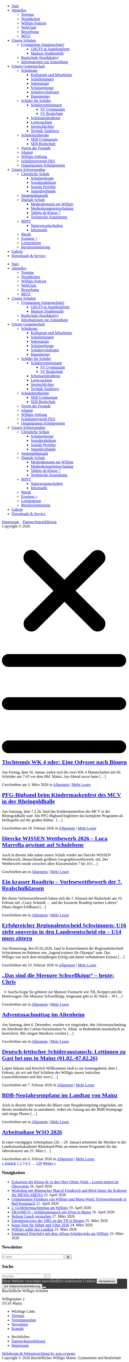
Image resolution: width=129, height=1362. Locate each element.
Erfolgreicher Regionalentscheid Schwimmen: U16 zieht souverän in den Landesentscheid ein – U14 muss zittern (64, 931)
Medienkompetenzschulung (52, 208)
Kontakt (18, 1329)
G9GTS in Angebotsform (50, 49)
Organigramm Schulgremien (43, 165)
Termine (27, 14)
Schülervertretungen (46, 105)
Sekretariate (40, 83)
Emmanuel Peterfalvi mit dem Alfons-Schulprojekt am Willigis (60, 1234)
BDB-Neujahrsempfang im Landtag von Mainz (59, 1095)
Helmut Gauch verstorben (31, 1216)
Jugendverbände (43, 191)
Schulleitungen (42, 79)
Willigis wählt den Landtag (32, 1229)
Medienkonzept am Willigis (52, 204)
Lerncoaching (41, 122)
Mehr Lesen (81, 785)
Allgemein (61, 785)
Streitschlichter (42, 126)
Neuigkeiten (30, 19)
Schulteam (29, 70)
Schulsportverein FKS (38, 161)
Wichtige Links (23, 1311)
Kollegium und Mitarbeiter (51, 75)
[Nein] (44, 1287)
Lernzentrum (31, 243)
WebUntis (29, 27)
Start (15, 6)
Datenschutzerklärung (39, 522)
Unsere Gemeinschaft (28, 66)
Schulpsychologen (45, 92)
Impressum (10, 522)
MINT (26, 221)
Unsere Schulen (24, 40)
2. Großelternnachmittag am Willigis (40, 1208)
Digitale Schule (33, 200)
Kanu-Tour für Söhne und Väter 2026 (40, 1225)
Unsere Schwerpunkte (28, 170)
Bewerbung (30, 32)
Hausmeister (40, 96)
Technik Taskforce (45, 131)
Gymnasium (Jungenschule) (42, 45)
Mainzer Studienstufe (47, 53)
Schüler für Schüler (36, 101)
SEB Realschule (43, 144)
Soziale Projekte (43, 187)
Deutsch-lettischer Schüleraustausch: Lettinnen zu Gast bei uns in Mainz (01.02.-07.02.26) (64, 1054)
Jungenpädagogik (34, 195)
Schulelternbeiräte (35, 135)
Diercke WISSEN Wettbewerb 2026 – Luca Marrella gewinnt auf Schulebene (54, 841)
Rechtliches (21, 1337)
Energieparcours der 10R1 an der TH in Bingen (48, 1221)
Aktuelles (19, 10)
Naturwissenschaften (47, 226)
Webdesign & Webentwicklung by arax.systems (38, 1353)
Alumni (27, 152)
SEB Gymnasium (44, 139)
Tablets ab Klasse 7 (46, 213)
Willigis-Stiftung (34, 157)
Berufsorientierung (35, 247)
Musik (26, 234)
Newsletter (20, 1324)
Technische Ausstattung (49, 217)
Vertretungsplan (24, 1320)
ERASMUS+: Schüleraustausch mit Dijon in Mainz (51, 1212)
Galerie (17, 251)
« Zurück (9, 1163)
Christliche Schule (35, 174)
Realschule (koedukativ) (40, 58)
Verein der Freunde (36, 148)
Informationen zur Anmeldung (44, 62)
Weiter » (49, 1163)
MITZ (26, 36)
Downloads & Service (28, 256)
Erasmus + (29, 238)
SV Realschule (51, 114)
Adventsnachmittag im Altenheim (43, 1014)
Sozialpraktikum (43, 182)
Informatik (39, 230)
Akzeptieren (106, 1281)
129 (39, 1163)
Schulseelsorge (42, 88)
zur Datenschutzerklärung (22, 1286)
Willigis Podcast (33, 23)
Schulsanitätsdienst (45, 118)
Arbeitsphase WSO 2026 (32, 1132)
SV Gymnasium (52, 109)
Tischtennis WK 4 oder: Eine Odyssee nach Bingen (64, 762)
